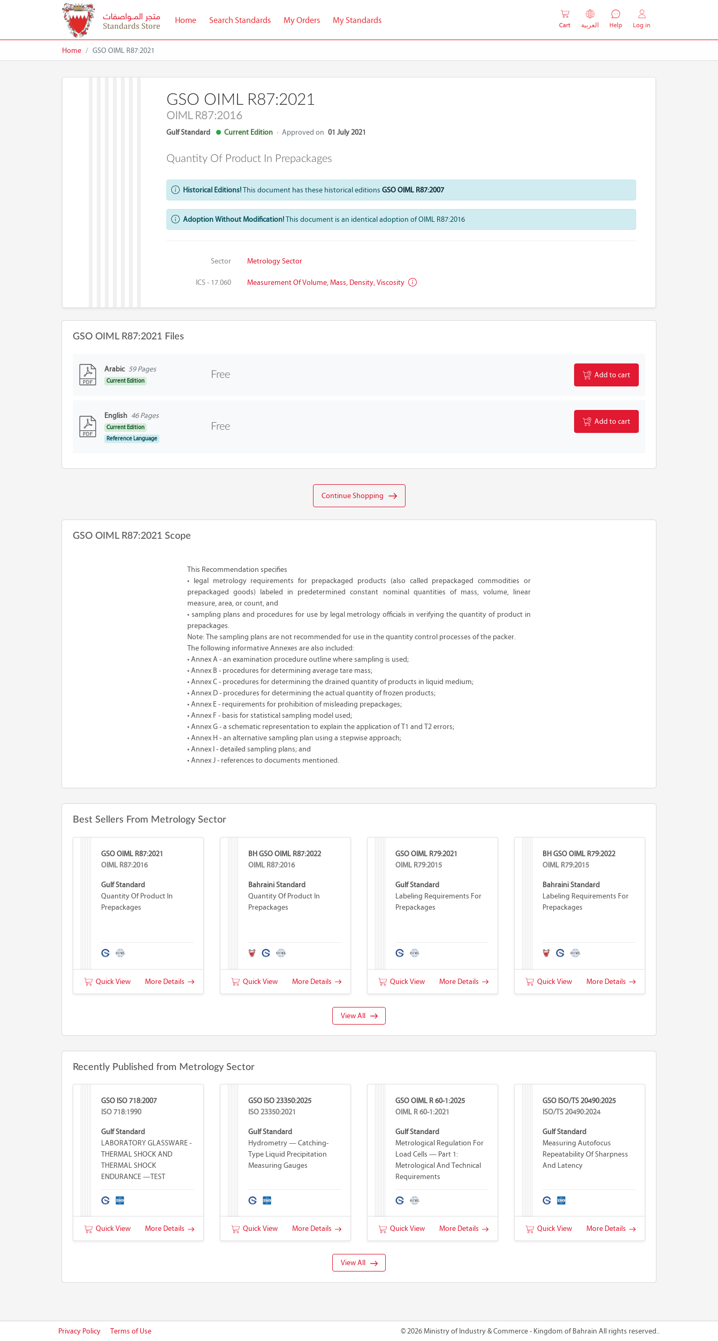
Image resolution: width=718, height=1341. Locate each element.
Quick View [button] (107, 981)
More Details (169, 981)
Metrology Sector (274, 261)
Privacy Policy (79, 1331)
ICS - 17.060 (213, 282)
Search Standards (243, 19)
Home (189, 19)
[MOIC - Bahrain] (111, 20)
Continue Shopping (359, 496)
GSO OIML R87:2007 (413, 190)
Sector (221, 261)
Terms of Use (130, 1331)
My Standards (357, 20)
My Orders (302, 20)
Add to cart (606, 375)
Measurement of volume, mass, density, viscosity (332, 282)
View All (359, 1015)
